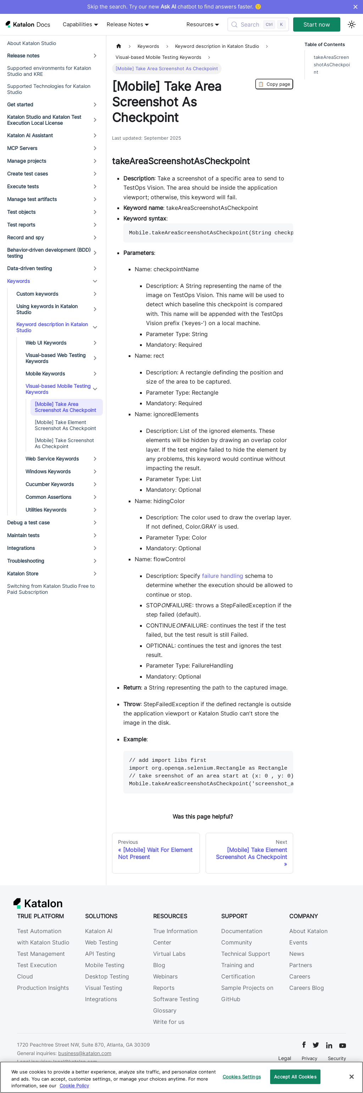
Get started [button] (20, 104)
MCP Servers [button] (22, 148)
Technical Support (245, 953)
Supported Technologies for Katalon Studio (48, 89)
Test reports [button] (21, 225)
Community (236, 942)
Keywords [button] (18, 281)
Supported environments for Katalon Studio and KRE (49, 71)
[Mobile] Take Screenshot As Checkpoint (64, 443)
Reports (163, 987)
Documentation (241, 931)
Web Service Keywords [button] (52, 459)
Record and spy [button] (25, 237)
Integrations (101, 999)
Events (298, 942)
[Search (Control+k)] (258, 24)
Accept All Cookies (295, 1076)
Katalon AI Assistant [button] (30, 135)
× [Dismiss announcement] (355, 7)
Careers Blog (306, 987)
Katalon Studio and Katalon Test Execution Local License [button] (44, 120)
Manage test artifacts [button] (32, 199)
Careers (299, 976)
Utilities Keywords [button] (46, 510)
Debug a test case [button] (28, 522)
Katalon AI (98, 931)
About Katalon (308, 931)
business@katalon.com (84, 1053)
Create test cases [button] (27, 174)
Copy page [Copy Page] (274, 84)
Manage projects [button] (26, 161)
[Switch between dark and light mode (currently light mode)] (351, 24)
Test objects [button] (21, 212)
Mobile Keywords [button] (45, 373)
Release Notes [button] (125, 24)
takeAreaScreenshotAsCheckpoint (332, 65)
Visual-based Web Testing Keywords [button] (56, 358)
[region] (181, 1077)
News (296, 953)
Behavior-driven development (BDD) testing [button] (49, 253)
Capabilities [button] (77, 24)
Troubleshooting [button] (25, 561)
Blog (159, 965)
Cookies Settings (242, 1076)
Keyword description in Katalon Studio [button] (52, 327)
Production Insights (43, 987)
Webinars (165, 976)
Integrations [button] (21, 548)
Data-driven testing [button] (29, 268)
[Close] (351, 1076)
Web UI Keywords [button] (46, 343)
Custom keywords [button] (37, 294)
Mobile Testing (104, 965)
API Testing (100, 953)
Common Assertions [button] (48, 497)
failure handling (222, 575)
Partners (300, 965)
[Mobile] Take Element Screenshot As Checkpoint (65, 425)
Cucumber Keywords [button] (50, 484)
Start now (316, 24)
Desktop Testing (107, 976)
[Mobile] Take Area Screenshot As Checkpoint (65, 407)
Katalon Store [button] (22, 573)
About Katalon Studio (31, 43)
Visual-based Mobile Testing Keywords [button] (58, 389)
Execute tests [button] (23, 186)
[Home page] (118, 46)
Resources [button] (199, 24)
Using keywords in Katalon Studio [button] (47, 309)
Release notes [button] (23, 55)
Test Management (41, 953)
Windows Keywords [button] (48, 471)
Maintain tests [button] (23, 535)
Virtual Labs (169, 953)
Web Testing (101, 942)
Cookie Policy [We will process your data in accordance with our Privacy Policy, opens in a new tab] (74, 1085)
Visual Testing (103, 987)
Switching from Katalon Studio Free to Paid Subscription (51, 589)
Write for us (168, 1021)
